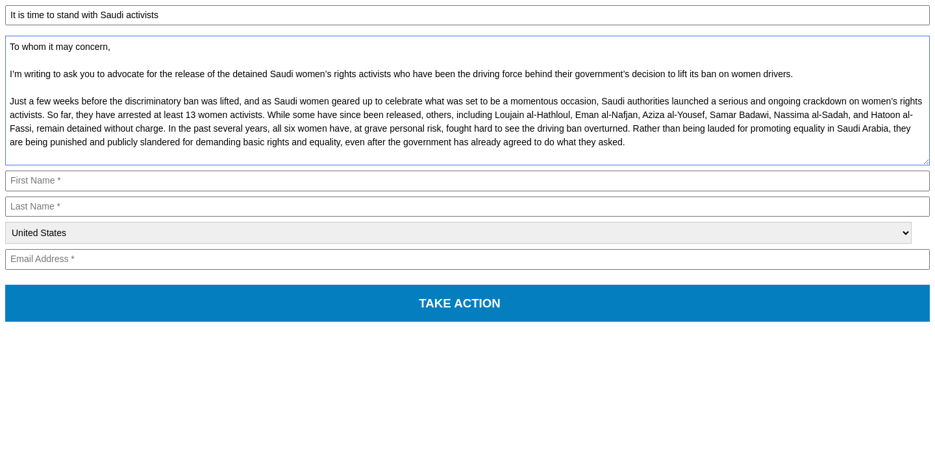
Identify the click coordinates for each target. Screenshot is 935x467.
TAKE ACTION (459, 303)
